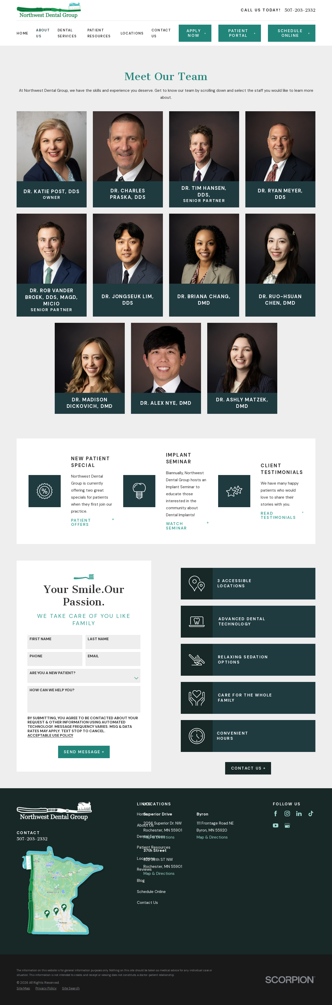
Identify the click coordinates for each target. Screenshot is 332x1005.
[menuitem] (23, 989)
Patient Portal (241, 33)
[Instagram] (287, 813)
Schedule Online (151, 891)
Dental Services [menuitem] (67, 33)
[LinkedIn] (299, 813)
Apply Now (196, 33)
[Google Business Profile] (287, 825)
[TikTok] (311, 813)
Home (142, 814)
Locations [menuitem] (132, 33)
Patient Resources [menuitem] (99, 33)
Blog (141, 880)
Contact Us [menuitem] (161, 33)
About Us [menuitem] (43, 33)
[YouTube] (275, 825)
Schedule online (294, 33)
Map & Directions (159, 837)
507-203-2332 (300, 10)
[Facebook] (275, 813)
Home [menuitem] (22, 33)
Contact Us (255, 768)
